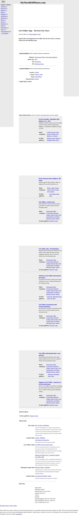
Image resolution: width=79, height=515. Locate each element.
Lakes (3, 22)
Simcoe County (39, 74)
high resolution (33, 34)
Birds (3, 12)
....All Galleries (4, 33)
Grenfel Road (38, 76)
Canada (37, 72)
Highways (57, 138)
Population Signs (51, 140)
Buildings (4, 14)
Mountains (4, 23)
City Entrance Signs (54, 194)
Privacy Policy (13, 505)
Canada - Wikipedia (40, 437)
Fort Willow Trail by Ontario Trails (44, 444)
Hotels (3, 20)
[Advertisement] (41, 16)
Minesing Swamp (39, 64)
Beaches (4, 10)
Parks (3, 25)
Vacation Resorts (6, 31)
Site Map (2, 505)
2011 (36, 59)
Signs (57, 140)
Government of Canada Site (42, 440)
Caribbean (4, 16)
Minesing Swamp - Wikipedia (42, 467)
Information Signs (57, 296)
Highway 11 (50, 136)
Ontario (37, 79)
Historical (52, 221)
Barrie (48, 188)
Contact (7, 505)
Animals (4, 6)
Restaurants (4, 27)
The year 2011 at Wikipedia (42, 425)
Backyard (4, 8)
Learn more (19, 514)
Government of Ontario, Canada (43, 476)
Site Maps (52, 298)
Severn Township (51, 134)
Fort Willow (38, 61)
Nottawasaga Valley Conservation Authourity (46, 57)
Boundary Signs (51, 138)
